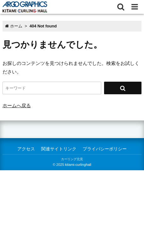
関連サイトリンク (58, 148)
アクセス (26, 148)
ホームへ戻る (17, 105)
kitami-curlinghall (78, 164)
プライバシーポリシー (105, 148)
